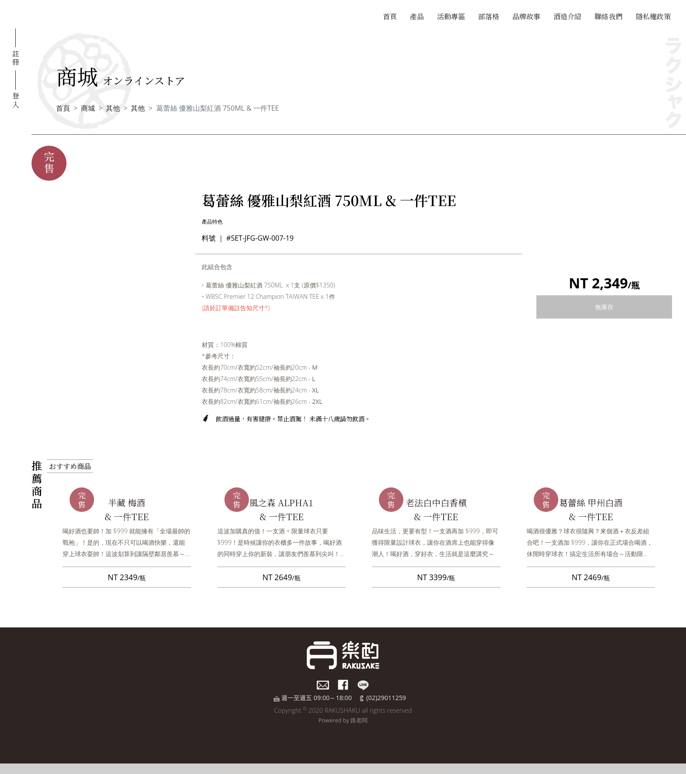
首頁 (390, 16)
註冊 (15, 57)
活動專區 (451, 16)
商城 (88, 108)
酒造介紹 (567, 16)
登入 (15, 99)
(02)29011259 (386, 697)
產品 (417, 16)
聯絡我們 (609, 16)
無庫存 (604, 307)
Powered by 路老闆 (343, 720)
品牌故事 (526, 16)
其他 (113, 108)
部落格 (488, 16)
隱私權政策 (653, 16)
